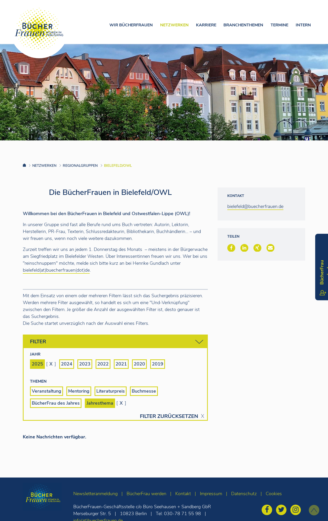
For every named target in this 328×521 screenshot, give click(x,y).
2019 (157, 364)
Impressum (211, 494)
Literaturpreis (110, 391)
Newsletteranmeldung (95, 494)
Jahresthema (100, 403)
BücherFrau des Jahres (56, 403)
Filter (116, 342)
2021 (121, 364)
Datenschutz (244, 494)
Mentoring (78, 391)
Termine (279, 25)
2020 (139, 364)
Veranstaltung (46, 391)
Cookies (274, 494)
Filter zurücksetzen (169, 416)
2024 (66, 364)
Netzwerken (174, 25)
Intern (303, 25)
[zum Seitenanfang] (314, 510)
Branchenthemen (243, 25)
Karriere (206, 25)
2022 (103, 364)
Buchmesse (144, 391)
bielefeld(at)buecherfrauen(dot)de (56, 270)
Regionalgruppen (80, 165)
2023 (84, 364)
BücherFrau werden (146, 494)
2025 (37, 364)
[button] (231, 248)
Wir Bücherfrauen (131, 25)
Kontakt (183, 494)
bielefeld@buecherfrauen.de (255, 206)
